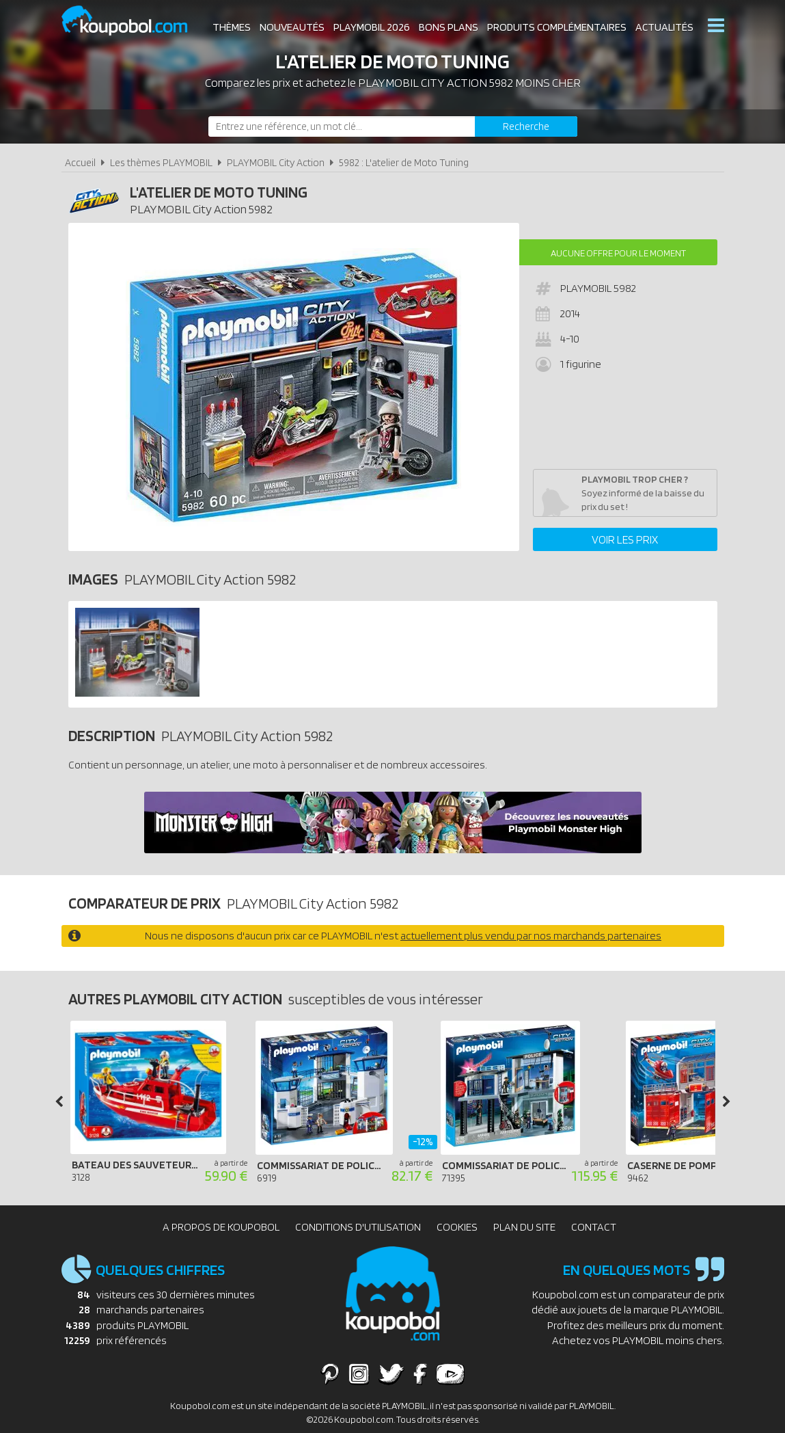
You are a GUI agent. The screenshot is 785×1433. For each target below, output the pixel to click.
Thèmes (231, 27)
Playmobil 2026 (371, 27)
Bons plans (448, 27)
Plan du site (524, 1226)
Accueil (80, 162)
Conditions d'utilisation (358, 1226)
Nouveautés (292, 27)
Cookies (457, 1226)
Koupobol (133, 20)
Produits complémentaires (556, 27)
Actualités (664, 27)
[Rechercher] (526, 126)
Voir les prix (625, 539)
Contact (593, 1226)
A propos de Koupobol (221, 1226)
